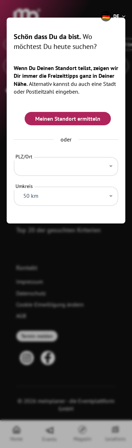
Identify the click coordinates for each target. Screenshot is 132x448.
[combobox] (66, 164)
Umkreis (24, 186)
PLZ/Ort (23, 156)
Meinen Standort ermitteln (67, 118)
